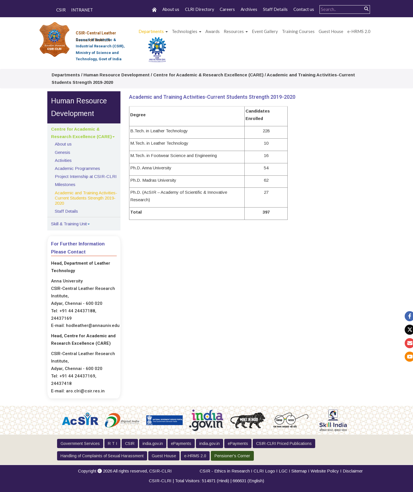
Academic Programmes (77, 168)
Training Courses (298, 31)
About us (170, 9)
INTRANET (82, 9)
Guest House (331, 31)
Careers (227, 9)
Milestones (65, 184)
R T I (112, 443)
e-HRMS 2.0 (359, 31)
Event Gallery (265, 31)
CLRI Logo (264, 470)
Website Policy (325, 470)
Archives (249, 9)
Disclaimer (353, 470)
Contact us (303, 9)
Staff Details (275, 9)
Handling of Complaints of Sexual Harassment (102, 456)
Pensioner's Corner (232, 456)
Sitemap (299, 470)
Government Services (80, 443)
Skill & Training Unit (69, 223)
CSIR (61, 9)
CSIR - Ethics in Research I (227, 470)
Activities (63, 160)
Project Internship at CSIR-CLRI (86, 176)
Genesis (62, 152)
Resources (234, 31)
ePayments (181, 443)
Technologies (184, 31)
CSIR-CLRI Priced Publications (284, 443)
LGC (283, 470)
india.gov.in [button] (153, 443)
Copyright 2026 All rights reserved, (125, 470)
